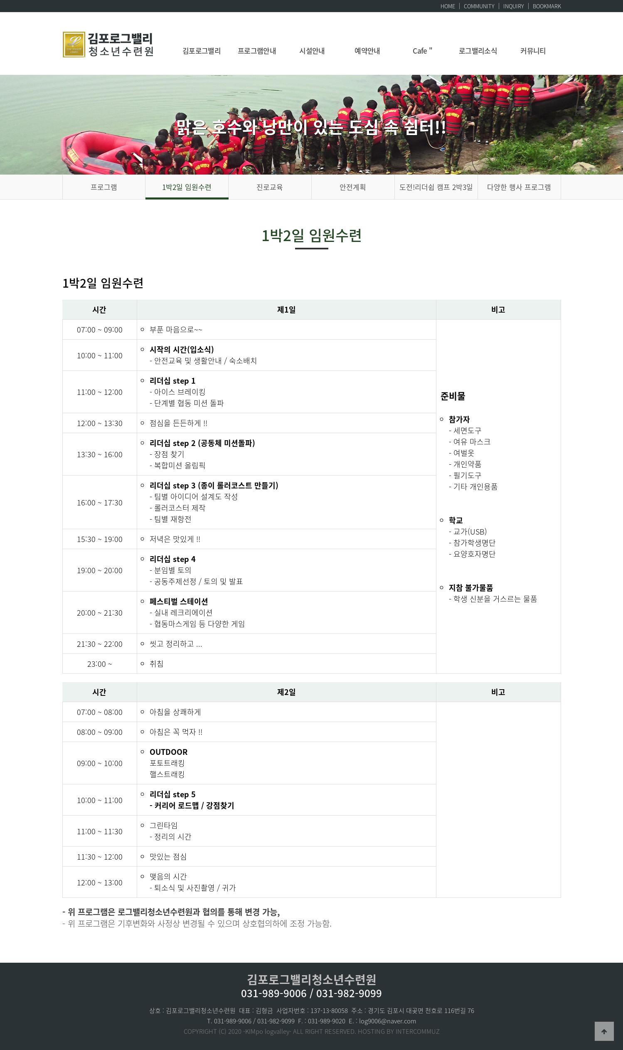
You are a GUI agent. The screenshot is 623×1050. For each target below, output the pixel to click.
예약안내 (367, 50)
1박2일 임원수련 (187, 187)
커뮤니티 (533, 50)
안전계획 (353, 187)
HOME (448, 6)
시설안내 (312, 50)
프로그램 (104, 187)
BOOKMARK (547, 6)
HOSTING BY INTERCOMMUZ (399, 1031)
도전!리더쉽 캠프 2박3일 (436, 187)
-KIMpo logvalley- (267, 1031)
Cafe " (423, 50)
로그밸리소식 (478, 50)
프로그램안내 (257, 50)
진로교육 (269, 187)
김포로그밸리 (201, 50)
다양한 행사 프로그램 (519, 187)
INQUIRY (513, 6)
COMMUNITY (479, 6)
